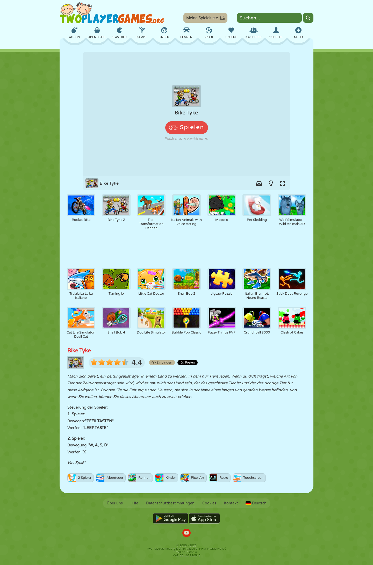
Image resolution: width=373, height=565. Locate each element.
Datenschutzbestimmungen (170, 503)
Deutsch (256, 503)
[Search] (308, 18)
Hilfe (134, 503)
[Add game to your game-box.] (259, 183)
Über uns (115, 503)
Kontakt (231, 503)
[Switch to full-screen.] (282, 183)
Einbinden (162, 362)
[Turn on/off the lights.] (271, 183)
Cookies (209, 503)
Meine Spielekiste (205, 18)
